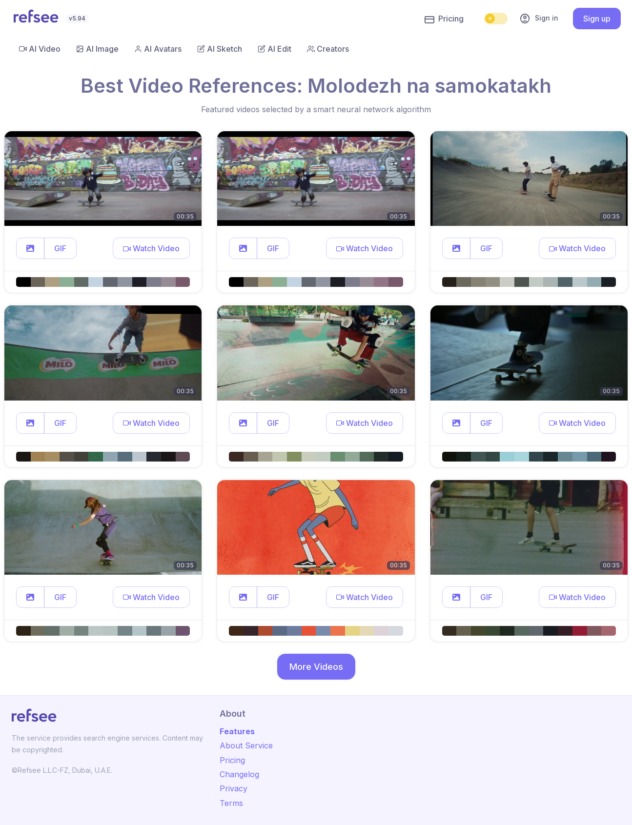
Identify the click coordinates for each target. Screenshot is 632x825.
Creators (328, 49)
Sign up (597, 18)
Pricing (444, 19)
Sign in (538, 18)
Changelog (239, 774)
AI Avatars (158, 49)
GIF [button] (60, 248)
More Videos (316, 667)
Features (237, 731)
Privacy (233, 788)
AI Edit (274, 49)
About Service (246, 745)
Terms (231, 803)
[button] (30, 248)
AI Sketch (219, 49)
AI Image (97, 49)
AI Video (40, 49)
